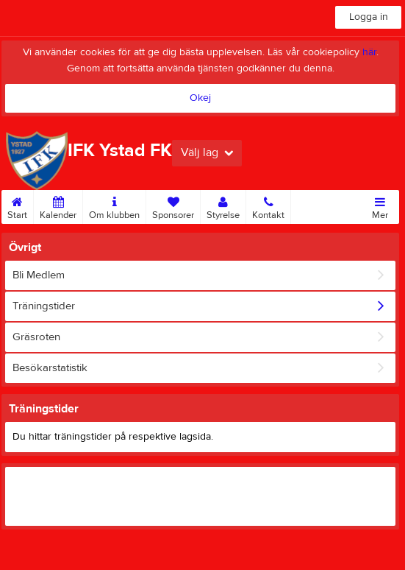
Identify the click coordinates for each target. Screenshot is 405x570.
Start (17, 205)
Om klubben (114, 205)
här (369, 52)
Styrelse (223, 205)
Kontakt (268, 205)
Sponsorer (173, 205)
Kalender (58, 205)
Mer (380, 205)
